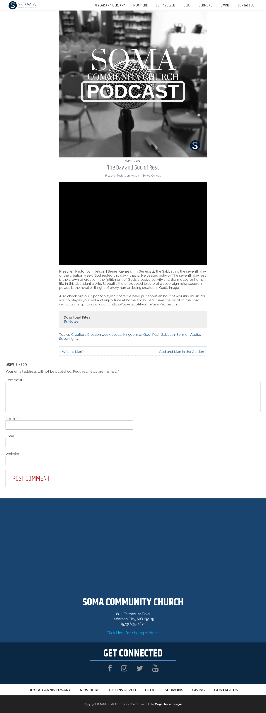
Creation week (98, 334)
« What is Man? (71, 352)
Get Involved (122, 690)
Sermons (174, 690)
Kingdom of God (136, 334)
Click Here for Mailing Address (133, 633)
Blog (150, 690)
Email (11, 436)
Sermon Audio (188, 334)
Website (12, 454)
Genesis (156, 175)
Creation (78, 334)
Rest (155, 334)
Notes (71, 321)
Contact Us (227, 690)
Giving (199, 690)
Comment (15, 380)
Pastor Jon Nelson (128, 175)
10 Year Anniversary (48, 690)
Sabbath (168, 334)
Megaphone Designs (168, 704)
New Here (89, 690)
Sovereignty (69, 338)
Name (12, 418)
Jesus (116, 334)
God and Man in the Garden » (183, 352)
